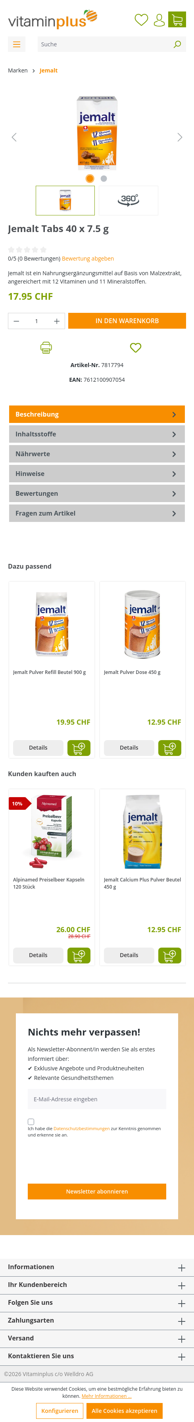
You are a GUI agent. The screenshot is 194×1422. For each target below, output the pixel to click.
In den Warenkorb (127, 320)
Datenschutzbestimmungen (82, 1128)
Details (38, 747)
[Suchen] (177, 44)
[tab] (97, 414)
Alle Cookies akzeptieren (124, 1410)
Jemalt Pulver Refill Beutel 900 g (49, 672)
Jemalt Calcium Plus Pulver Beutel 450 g (142, 883)
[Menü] (16, 44)
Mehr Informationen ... (107, 1396)
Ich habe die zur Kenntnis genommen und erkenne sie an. (94, 1131)
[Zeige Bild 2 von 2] (104, 178)
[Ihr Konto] (159, 20)
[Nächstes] (180, 137)
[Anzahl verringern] (16, 321)
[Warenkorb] (177, 19)
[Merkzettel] (141, 19)
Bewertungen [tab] (97, 493)
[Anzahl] (36, 321)
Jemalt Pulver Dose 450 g (132, 672)
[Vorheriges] (14, 137)
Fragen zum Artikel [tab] (97, 513)
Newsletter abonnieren (97, 1191)
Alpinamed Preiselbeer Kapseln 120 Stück (49, 883)
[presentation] (88, 1160)
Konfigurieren (59, 1410)
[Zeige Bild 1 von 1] (89, 178)
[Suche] (103, 44)
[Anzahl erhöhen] (57, 321)
